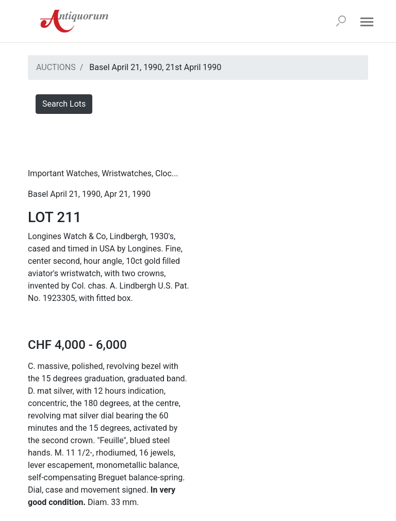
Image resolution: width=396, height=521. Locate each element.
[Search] (341, 21)
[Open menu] (366, 21)
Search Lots (64, 104)
